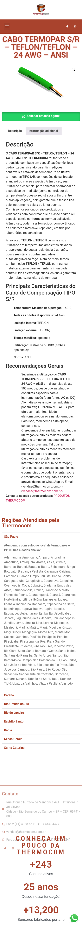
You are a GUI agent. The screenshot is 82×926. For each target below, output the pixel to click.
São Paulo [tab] (11, 536)
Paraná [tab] (9, 695)
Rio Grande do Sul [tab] (16, 704)
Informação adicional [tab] (43, 131)
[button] (7, 26)
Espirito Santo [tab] (13, 721)
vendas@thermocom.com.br (41, 491)
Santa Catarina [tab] (14, 748)
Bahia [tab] (8, 730)
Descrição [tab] (15, 131)
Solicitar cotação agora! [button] (43, 116)
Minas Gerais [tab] (13, 739)
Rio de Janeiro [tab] (14, 713)
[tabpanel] (41, 616)
